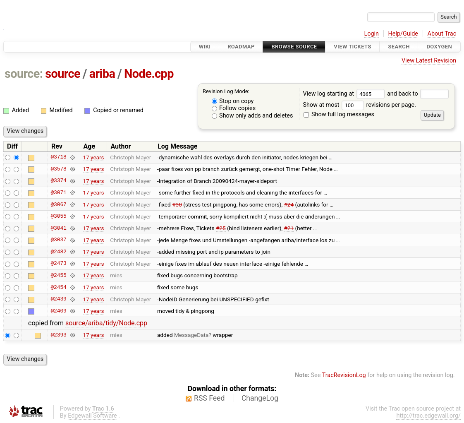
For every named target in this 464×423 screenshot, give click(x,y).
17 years (93, 157)
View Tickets (352, 46)
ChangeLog (260, 398)
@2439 (58, 299)
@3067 (58, 204)
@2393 (58, 335)
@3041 (58, 228)
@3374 (58, 181)
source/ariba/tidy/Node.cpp (106, 323)
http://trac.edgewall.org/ (428, 415)
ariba (102, 74)
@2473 (58, 263)
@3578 (58, 169)
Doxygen (439, 46)
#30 (177, 204)
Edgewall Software (92, 415)
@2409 (58, 311)
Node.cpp (149, 74)
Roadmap (241, 46)
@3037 (58, 240)
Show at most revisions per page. (359, 104)
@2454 (58, 287)
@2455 (58, 275)
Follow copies (234, 108)
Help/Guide (403, 33)
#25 (221, 228)
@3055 (58, 216)
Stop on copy (233, 101)
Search (398, 46)
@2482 (58, 251)
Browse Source (294, 46)
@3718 (58, 157)
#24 (289, 204)
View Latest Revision (429, 60)
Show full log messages (339, 114)
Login (371, 33)
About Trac (442, 33)
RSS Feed (209, 398)
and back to (418, 93)
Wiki (205, 46)
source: (24, 74)
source (62, 74)
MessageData (191, 335)
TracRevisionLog (344, 375)
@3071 (58, 192)
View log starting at (345, 93)
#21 (289, 228)
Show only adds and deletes (252, 115)
